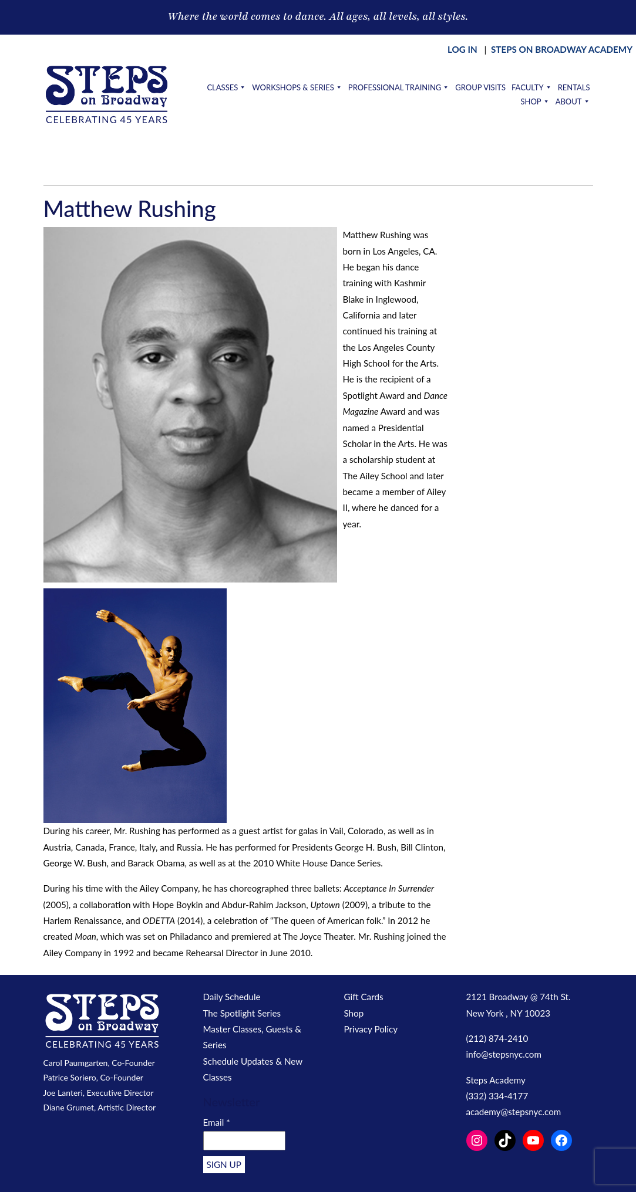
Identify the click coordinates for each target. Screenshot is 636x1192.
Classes (226, 87)
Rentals (574, 87)
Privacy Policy (371, 1029)
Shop (534, 101)
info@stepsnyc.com (503, 1054)
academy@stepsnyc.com (513, 1111)
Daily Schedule (232, 996)
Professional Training (398, 87)
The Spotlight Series (242, 1013)
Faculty (532, 87)
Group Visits (480, 87)
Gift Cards (363, 996)
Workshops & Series (297, 87)
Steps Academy (496, 1080)
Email (216, 1122)
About (573, 101)
